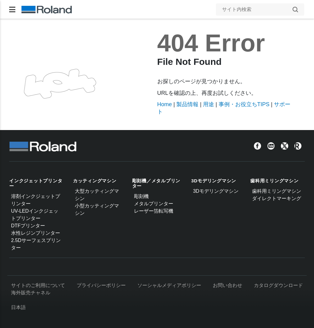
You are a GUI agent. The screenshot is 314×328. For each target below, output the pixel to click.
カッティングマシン (95, 180)
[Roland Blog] (298, 146)
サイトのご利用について (38, 285)
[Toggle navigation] (12, 9)
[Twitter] (284, 146)
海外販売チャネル (30, 292)
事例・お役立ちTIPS (244, 104)
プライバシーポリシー (101, 285)
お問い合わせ (227, 285)
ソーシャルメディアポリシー (169, 285)
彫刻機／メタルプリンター (156, 183)
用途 (208, 104)
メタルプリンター (153, 203)
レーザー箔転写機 (153, 211)
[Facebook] (257, 146)
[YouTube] (271, 146)
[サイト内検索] (257, 9)
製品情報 (187, 104)
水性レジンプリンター (35, 233)
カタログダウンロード (278, 285)
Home (164, 104)
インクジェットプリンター (35, 183)
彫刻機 (141, 196)
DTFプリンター (28, 225)
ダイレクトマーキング (276, 198)
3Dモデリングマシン (213, 180)
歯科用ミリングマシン (274, 180)
